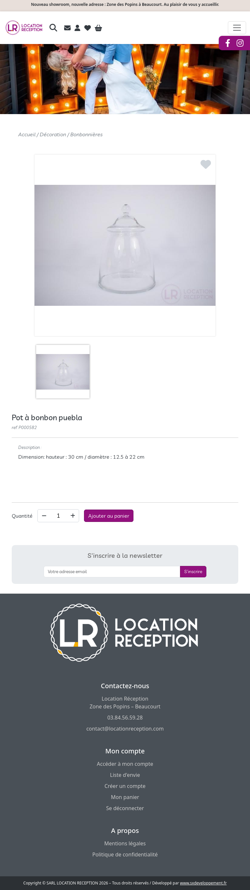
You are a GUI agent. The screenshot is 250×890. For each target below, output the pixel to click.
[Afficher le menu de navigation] (237, 27)
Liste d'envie (125, 775)
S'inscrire (193, 571)
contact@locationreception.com (125, 728)
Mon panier (125, 797)
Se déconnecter (125, 808)
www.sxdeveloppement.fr (203, 883)
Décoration (53, 134)
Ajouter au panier (108, 515)
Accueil (26, 134)
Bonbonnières (86, 134)
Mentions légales (125, 843)
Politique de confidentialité (125, 854)
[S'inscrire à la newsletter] (112, 571)
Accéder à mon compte (125, 763)
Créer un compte (125, 786)
